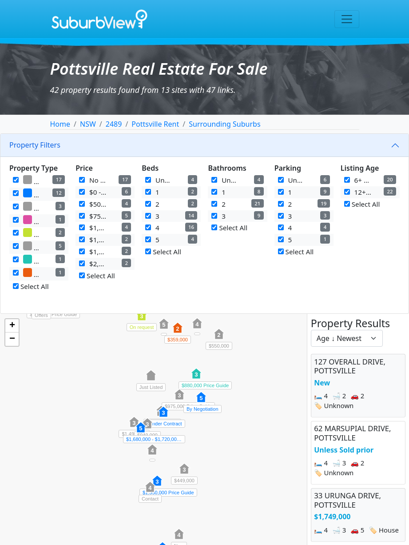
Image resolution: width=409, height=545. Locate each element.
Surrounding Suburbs (224, 124)
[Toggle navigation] (346, 19)
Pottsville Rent (155, 124)
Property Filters (34, 145)
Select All (31, 286)
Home (60, 124)
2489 (114, 124)
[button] (219, 339)
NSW (88, 124)
